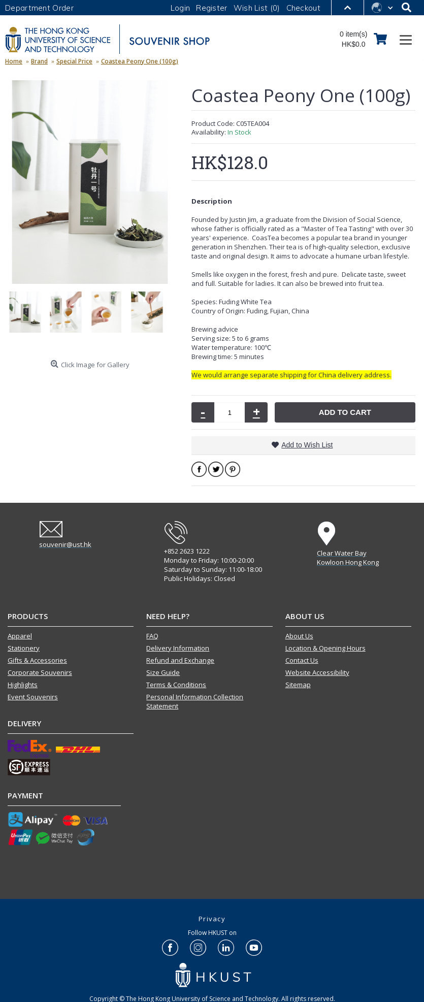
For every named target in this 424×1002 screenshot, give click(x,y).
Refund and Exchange (180, 660)
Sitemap (298, 684)
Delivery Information (177, 648)
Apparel (20, 635)
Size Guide (163, 672)
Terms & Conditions (176, 684)
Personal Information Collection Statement (194, 701)
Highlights (23, 684)
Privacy (212, 918)
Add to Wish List (307, 445)
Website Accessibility (317, 672)
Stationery (24, 648)
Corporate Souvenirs (40, 672)
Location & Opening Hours (325, 648)
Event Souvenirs (33, 696)
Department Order (39, 8)
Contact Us (301, 660)
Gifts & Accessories (37, 660)
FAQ (152, 635)
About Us (299, 635)
